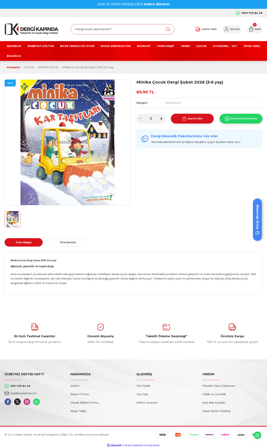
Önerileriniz (68, 242)
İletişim (75, 385)
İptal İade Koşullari (213, 402)
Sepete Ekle (192, 118)
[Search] (123, 29)
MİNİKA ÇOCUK (174, 102)
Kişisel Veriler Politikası (216, 411)
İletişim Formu (80, 394)
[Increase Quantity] (161, 119)
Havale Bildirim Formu (85, 402)
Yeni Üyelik (143, 385)
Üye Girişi (142, 394)
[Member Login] (224, 29)
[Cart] (252, 29)
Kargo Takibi (78, 411)
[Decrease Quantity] (140, 119)
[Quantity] (151, 119)
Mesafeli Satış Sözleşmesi (218, 385)
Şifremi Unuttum (147, 402)
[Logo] (31, 29)
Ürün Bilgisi (23, 242)
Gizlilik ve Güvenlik (214, 394)
